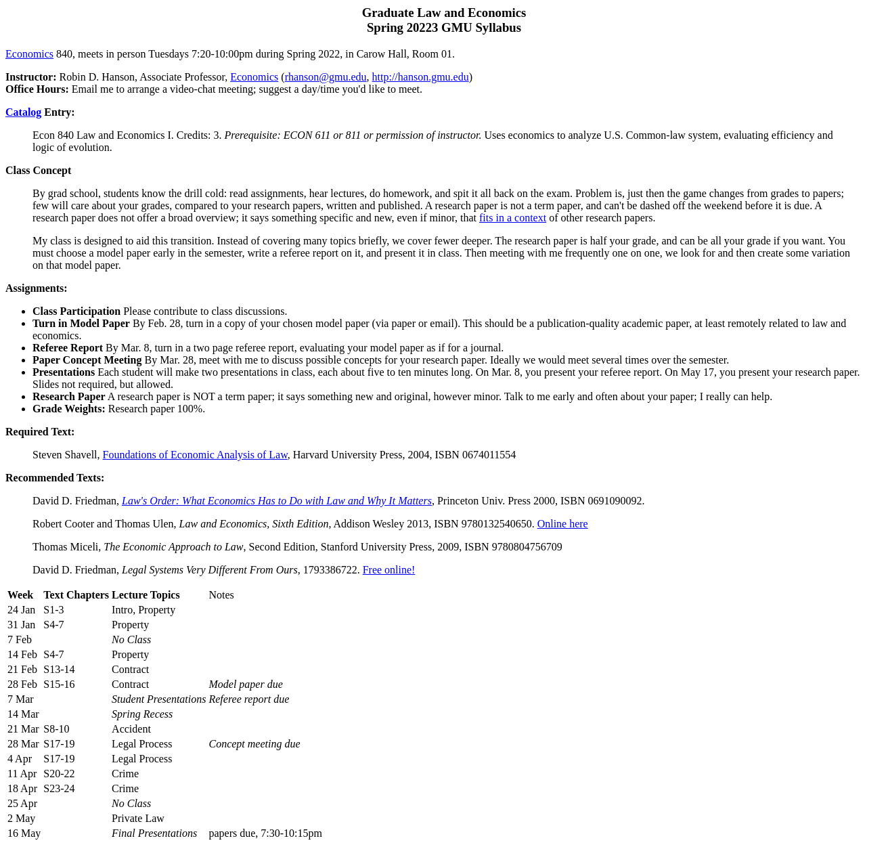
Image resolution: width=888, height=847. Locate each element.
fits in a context (512, 217)
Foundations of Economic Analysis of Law (195, 454)
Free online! (389, 569)
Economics (29, 54)
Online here (562, 523)
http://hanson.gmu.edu (420, 77)
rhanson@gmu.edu (326, 77)
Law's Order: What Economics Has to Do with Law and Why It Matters (277, 500)
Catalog (23, 112)
